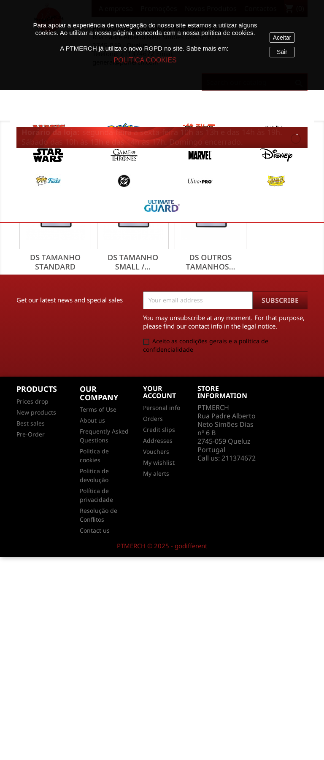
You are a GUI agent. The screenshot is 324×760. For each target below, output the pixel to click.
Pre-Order (30, 434)
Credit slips (159, 430)
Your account (159, 392)
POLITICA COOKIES (144, 60)
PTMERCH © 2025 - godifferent (162, 546)
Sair (282, 52)
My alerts (156, 473)
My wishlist (159, 462)
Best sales (30, 423)
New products (36, 412)
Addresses (158, 441)
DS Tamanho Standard (55, 262)
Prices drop (32, 401)
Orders (153, 419)
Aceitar (282, 37)
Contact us (95, 530)
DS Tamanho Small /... (133, 262)
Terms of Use (98, 409)
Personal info (161, 408)
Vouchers (156, 451)
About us (92, 420)
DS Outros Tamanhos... (210, 262)
